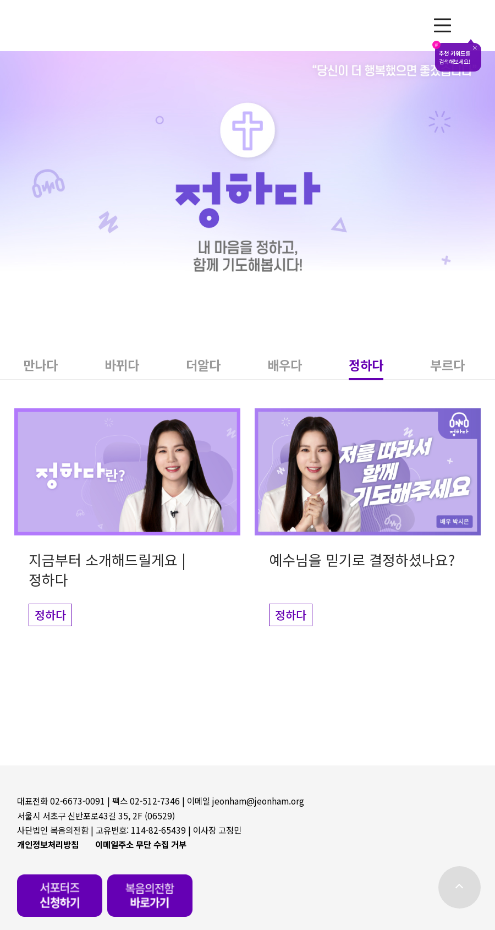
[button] (40, 365)
